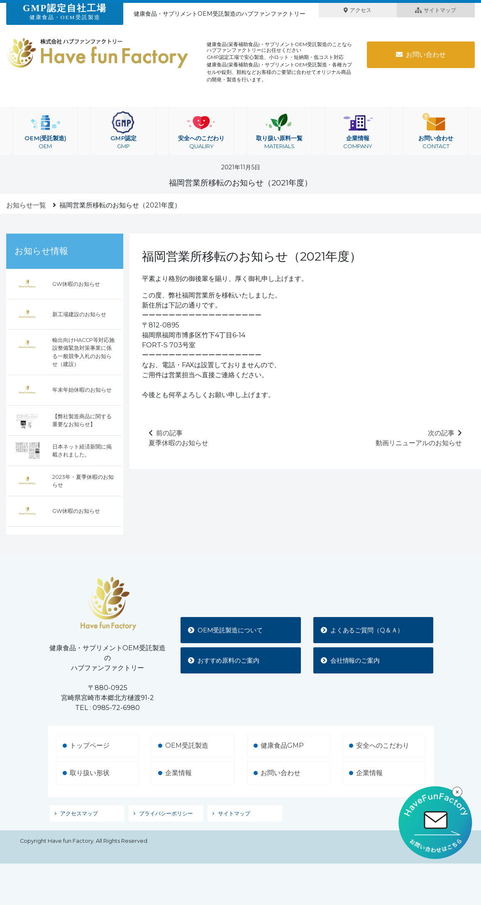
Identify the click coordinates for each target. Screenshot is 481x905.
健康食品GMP (282, 745)
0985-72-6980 (116, 708)
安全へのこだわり (201, 131)
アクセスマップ (79, 813)
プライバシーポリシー (166, 813)
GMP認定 (123, 131)
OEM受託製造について (229, 630)
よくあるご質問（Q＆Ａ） (366, 630)
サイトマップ (435, 10)
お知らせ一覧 (26, 205)
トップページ (90, 745)
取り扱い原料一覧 (279, 131)
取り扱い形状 (90, 773)
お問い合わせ (421, 55)
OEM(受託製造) (45, 131)
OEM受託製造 (186, 745)
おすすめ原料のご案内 (227, 660)
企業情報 (358, 131)
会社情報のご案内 (353, 660)
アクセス (357, 10)
